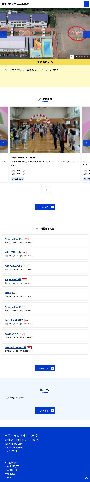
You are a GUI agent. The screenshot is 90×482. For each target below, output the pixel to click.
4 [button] (84, 56)
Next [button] (86, 34)
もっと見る (43, 207)
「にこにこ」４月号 (13, 306)
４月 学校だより (13, 252)
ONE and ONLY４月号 (15, 347)
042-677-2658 (15, 443)
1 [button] (76, 56)
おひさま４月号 (12, 333)
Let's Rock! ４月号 (14, 320)
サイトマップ (11, 450)
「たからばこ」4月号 (14, 265)
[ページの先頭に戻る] (86, 478)
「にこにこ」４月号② (14, 238)
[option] (45, 33)
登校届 (8, 292)
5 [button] (87, 56)
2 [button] (79, 56)
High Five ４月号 (13, 279)
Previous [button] (3, 34)
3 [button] (82, 56)
